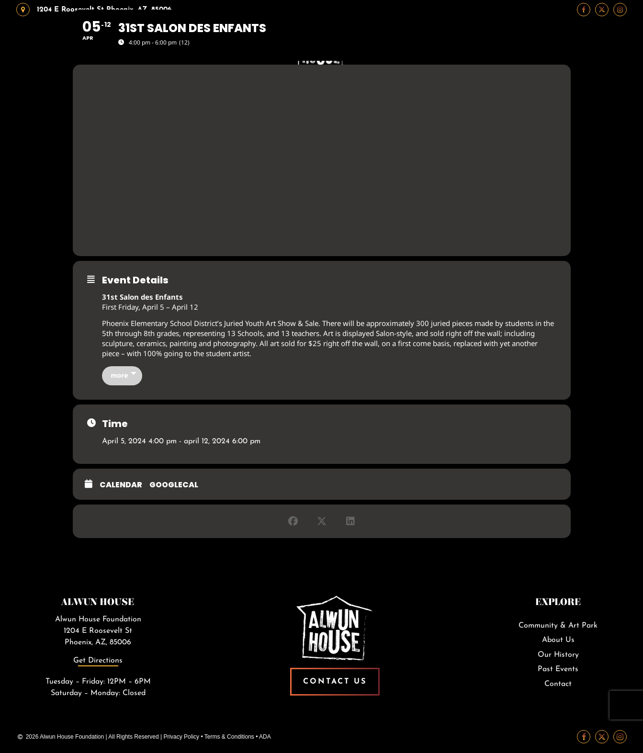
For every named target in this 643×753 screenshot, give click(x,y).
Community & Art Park (558, 625)
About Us (558, 640)
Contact (558, 684)
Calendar (121, 485)
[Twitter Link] (602, 736)
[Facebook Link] (583, 736)
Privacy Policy (181, 736)
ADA (265, 736)
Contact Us (335, 682)
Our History (558, 655)
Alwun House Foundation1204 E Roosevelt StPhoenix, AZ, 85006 (98, 631)
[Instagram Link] (620, 736)
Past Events (558, 669)
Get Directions (98, 660)
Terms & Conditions (229, 736)
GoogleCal (173, 485)
